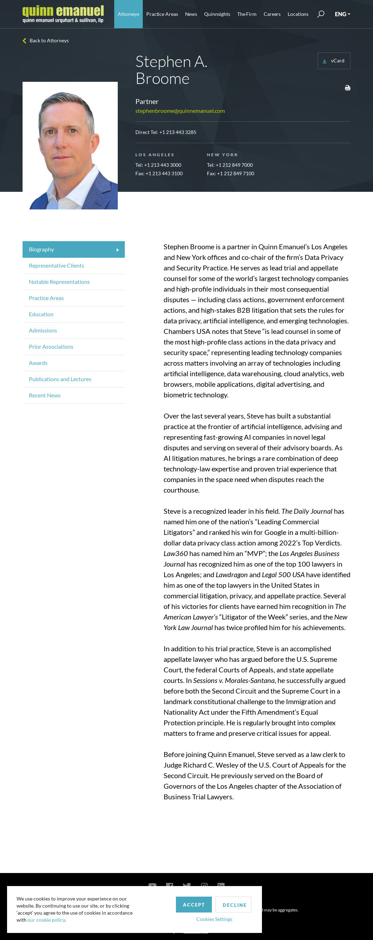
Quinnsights (217, 14)
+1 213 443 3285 (177, 132)
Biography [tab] (41, 249)
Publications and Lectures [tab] (60, 379)
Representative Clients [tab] (56, 265)
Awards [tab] (38, 362)
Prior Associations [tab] (51, 346)
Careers (272, 14)
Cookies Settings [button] (184, 917)
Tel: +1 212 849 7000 (230, 165)
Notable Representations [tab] (59, 281)
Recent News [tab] (45, 395)
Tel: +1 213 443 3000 (158, 165)
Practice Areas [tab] (46, 297)
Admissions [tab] (43, 330)
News (191, 14)
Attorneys (128, 14)
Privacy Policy (249, 899)
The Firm (247, 14)
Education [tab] (41, 314)
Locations (298, 14)
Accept (163, 902)
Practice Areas (162, 14)
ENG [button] (340, 14)
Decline (206, 902)
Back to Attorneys (49, 40)
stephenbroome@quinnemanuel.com (180, 110)
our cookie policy (47, 919)
